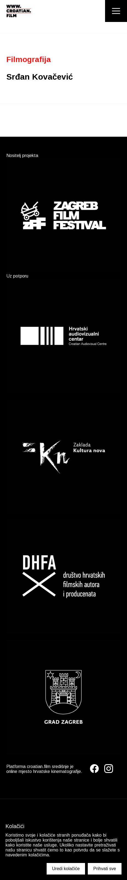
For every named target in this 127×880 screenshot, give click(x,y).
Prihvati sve (104, 868)
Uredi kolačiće (66, 868)
